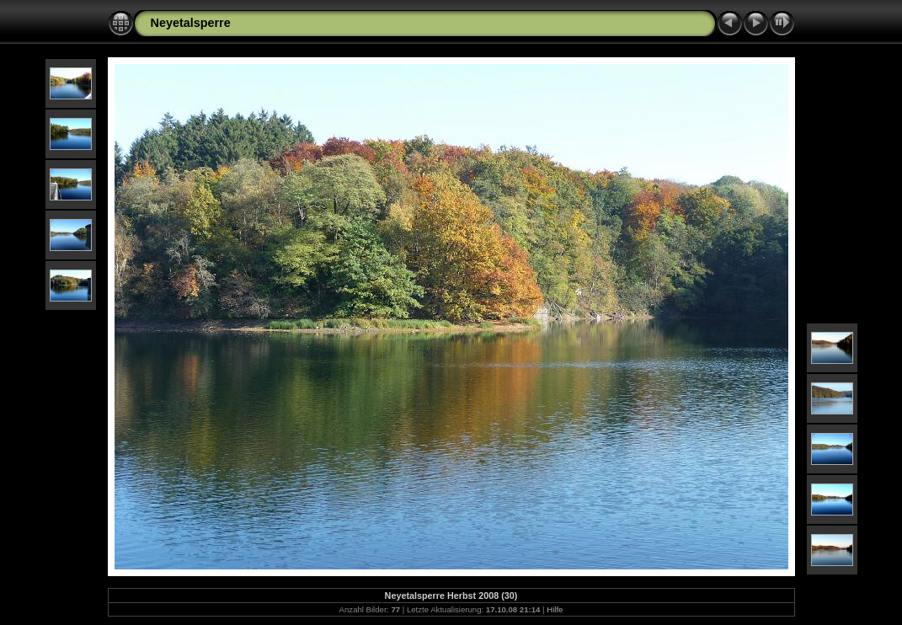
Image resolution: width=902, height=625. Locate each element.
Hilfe (555, 609)
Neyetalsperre (191, 22)
